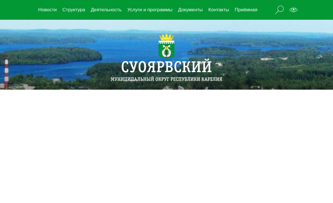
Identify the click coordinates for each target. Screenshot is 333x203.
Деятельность (106, 9)
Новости (47, 9)
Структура (73, 9)
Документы (190, 9)
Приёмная (246, 9)
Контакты (218, 9)
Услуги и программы (149, 9)
